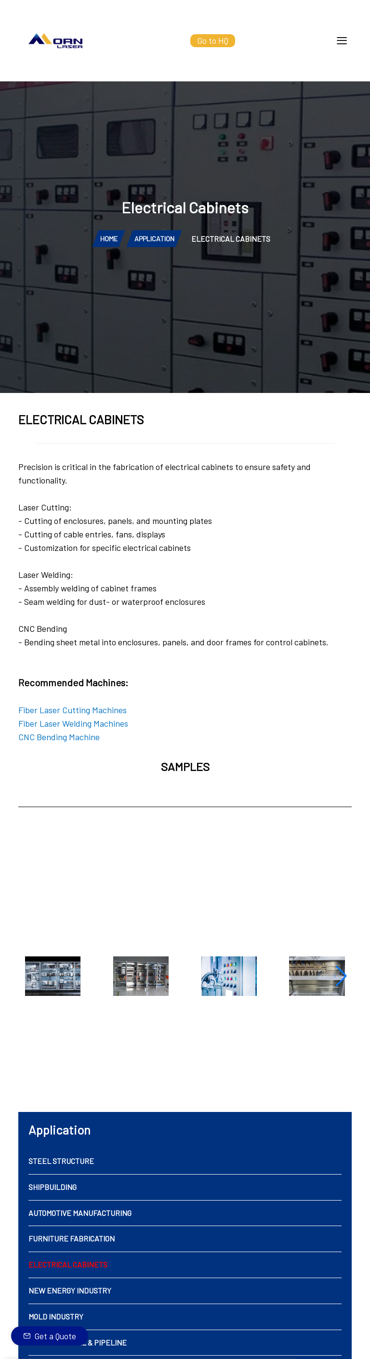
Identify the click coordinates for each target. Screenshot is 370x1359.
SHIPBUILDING (52, 1214)
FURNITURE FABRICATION (71, 1266)
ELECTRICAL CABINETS (67, 1292)
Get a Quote (55, 1336)
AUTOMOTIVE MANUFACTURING (80, 1240)
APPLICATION (154, 266)
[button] (340, 1004)
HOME (108, 266)
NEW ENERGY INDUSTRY (69, 1318)
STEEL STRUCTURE (61, 1189)
